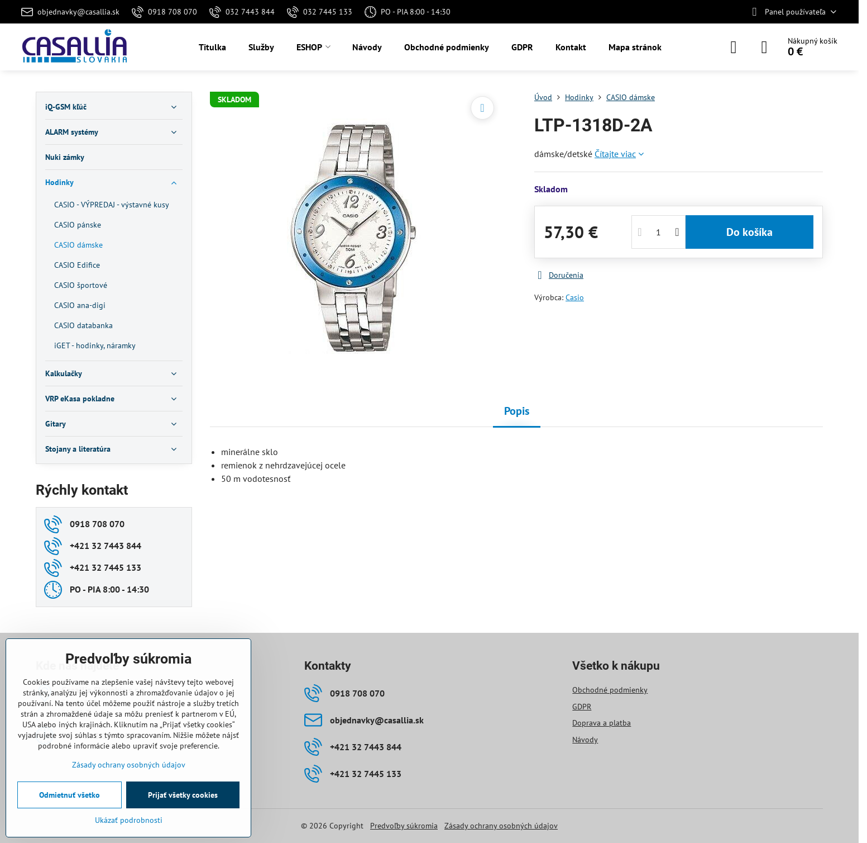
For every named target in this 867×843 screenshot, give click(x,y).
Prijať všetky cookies (183, 795)
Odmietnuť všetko (69, 795)
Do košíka (749, 232)
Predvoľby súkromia (404, 826)
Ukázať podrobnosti (128, 820)
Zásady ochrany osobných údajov (501, 826)
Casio (575, 297)
